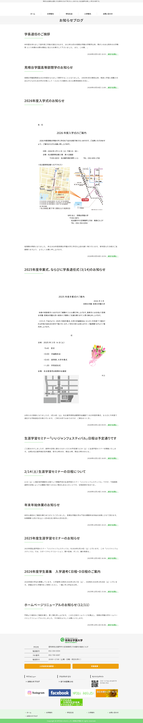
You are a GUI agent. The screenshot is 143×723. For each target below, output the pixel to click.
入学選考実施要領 (47, 666)
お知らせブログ (34, 681)
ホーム (32, 14)
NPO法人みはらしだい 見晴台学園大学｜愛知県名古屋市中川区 (40, 7)
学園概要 (94, 666)
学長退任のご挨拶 (37, 34)
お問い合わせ (108, 14)
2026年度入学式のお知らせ (44, 100)
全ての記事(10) (66, 681)
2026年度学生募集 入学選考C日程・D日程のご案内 (62, 571)
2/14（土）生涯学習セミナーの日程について (55, 471)
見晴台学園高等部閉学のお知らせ (48, 67)
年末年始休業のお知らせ (42, 504)
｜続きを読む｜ (112, 54)
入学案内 (87, 14)
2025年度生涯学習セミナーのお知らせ (52, 538)
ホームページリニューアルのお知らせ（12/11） (57, 604)
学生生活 (69, 14)
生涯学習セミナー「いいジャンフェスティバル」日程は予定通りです (70, 438)
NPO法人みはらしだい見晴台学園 (69, 721)
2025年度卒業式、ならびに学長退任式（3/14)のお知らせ (65, 269)
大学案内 (50, 14)
